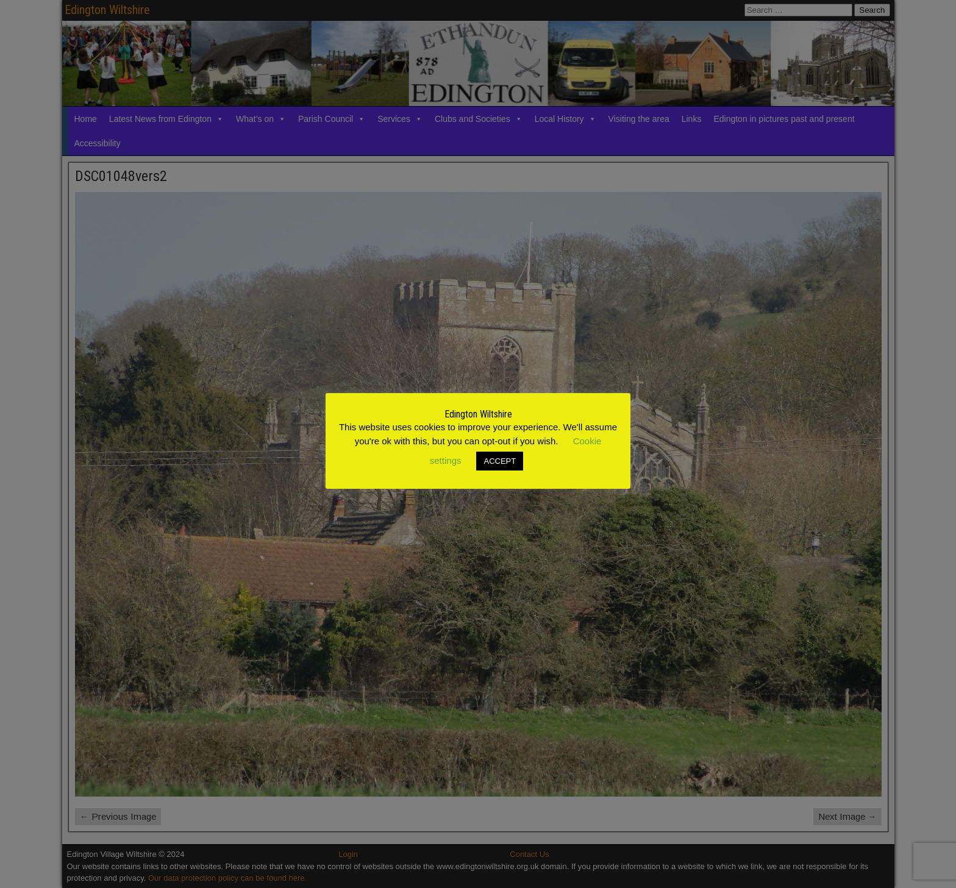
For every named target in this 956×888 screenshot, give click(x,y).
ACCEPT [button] (499, 461)
